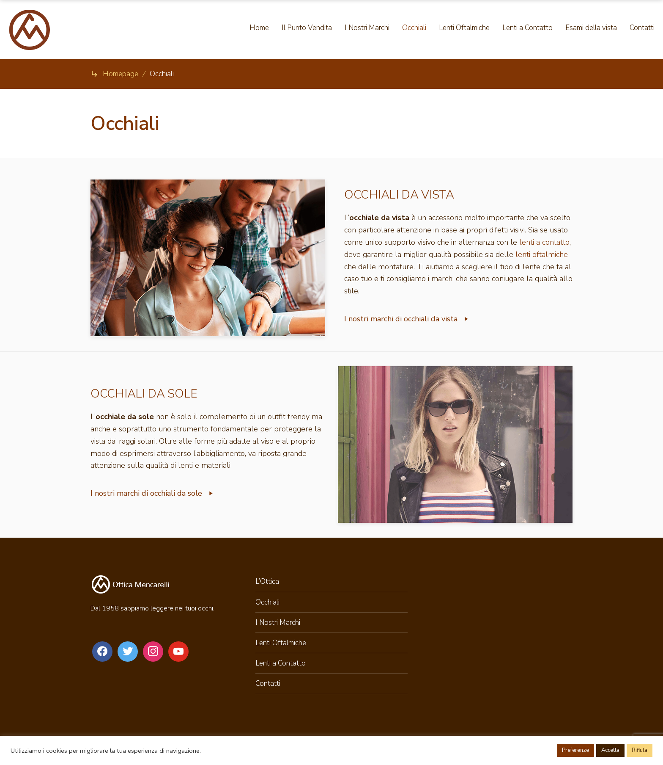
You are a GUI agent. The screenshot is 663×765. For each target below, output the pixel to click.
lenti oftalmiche (541, 254)
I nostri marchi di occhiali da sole (152, 493)
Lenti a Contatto (280, 663)
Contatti (267, 683)
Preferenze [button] (575, 750)
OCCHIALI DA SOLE (143, 394)
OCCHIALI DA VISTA (399, 195)
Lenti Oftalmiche (280, 643)
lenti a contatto (544, 242)
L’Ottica (267, 581)
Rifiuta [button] (639, 750)
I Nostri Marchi (277, 622)
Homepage (120, 74)
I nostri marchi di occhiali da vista (406, 319)
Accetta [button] (610, 750)
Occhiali (267, 602)
